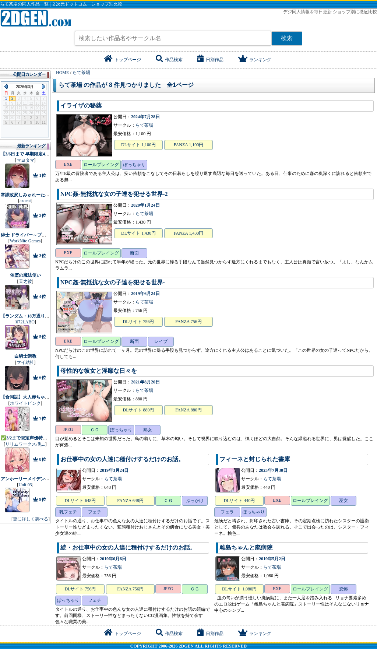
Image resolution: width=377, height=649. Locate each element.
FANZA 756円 (188, 321)
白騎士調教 (25, 356)
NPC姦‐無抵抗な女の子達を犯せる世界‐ (112, 282)
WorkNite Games (25, 240)
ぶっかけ (195, 500)
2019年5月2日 (272, 558)
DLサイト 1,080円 (239, 589)
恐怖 (343, 589)
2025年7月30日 (273, 470)
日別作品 (210, 59)
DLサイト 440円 (239, 500)
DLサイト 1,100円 (138, 144)
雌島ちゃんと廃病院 (245, 547)
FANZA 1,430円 (188, 233)
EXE (68, 164)
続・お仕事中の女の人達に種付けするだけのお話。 (128, 547)
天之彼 (25, 281)
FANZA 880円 (188, 410)
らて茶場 (144, 125)
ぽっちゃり (134, 164)
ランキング (254, 59)
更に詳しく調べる (30, 519)
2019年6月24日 (145, 293)
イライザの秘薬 (81, 105)
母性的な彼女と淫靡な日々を (98, 371)
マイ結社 (25, 362)
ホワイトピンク (25, 403)
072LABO (25, 321)
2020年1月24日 (145, 205)
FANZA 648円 (130, 500)
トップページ (122, 59)
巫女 (343, 500)
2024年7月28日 (145, 116)
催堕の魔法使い (25, 275)
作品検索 (169, 59)
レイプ (161, 341)
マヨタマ (25, 160)
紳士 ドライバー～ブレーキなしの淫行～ (41, 235)
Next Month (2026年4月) (43, 86)
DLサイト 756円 (138, 321)
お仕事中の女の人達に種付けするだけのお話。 (122, 459)
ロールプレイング (101, 164)
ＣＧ (94, 429)
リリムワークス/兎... (25, 444)
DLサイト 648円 (80, 500)
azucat (25, 200)
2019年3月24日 (114, 470)
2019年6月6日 (113, 558)
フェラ (227, 512)
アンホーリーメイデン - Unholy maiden (39, 478)
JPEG (68, 429)
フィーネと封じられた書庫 (254, 459)
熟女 (147, 429)
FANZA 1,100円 (188, 144)
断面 (134, 253)
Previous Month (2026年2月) (6, 86)
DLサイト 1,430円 (138, 233)
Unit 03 (25, 484)
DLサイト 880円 (138, 410)
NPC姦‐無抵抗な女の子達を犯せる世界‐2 (114, 194)
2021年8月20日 (145, 382)
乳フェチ (68, 512)
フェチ (94, 512)
